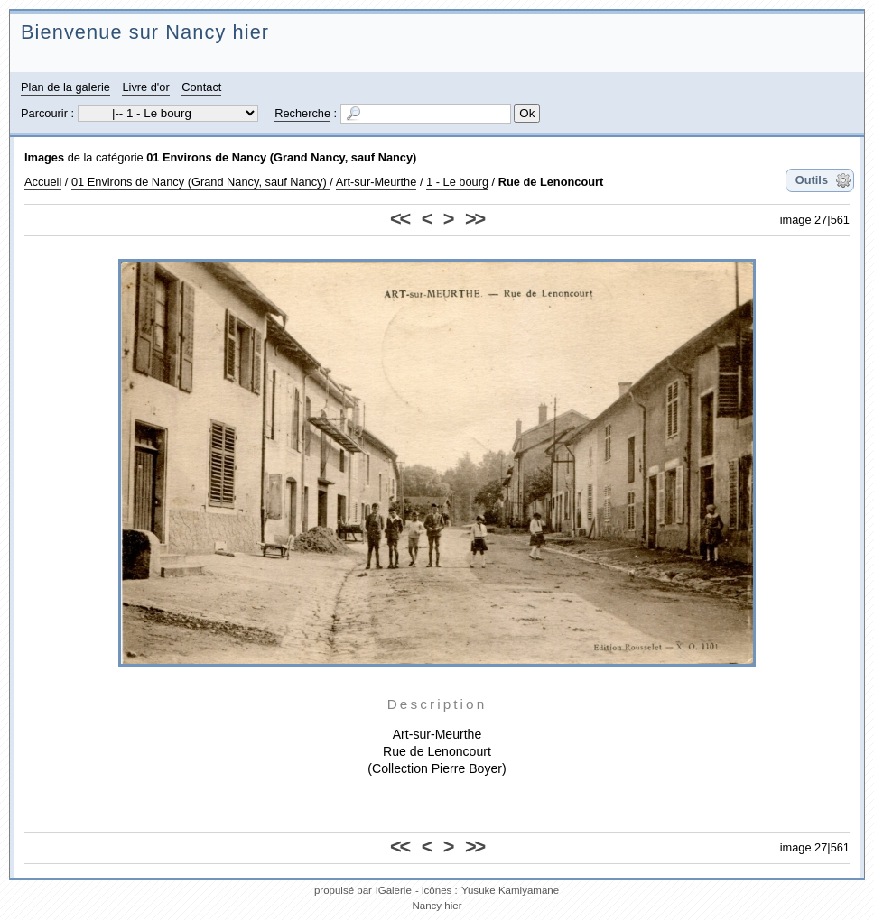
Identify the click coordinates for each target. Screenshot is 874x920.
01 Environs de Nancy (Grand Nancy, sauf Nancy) (281, 157)
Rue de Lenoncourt (551, 182)
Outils (811, 180)
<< (399, 218)
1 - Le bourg (457, 182)
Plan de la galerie (65, 87)
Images (44, 157)
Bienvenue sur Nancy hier (145, 32)
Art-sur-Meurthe (376, 182)
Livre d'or (145, 87)
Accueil (42, 182)
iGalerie (394, 890)
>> (474, 218)
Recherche (302, 113)
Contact (201, 87)
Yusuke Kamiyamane (510, 890)
